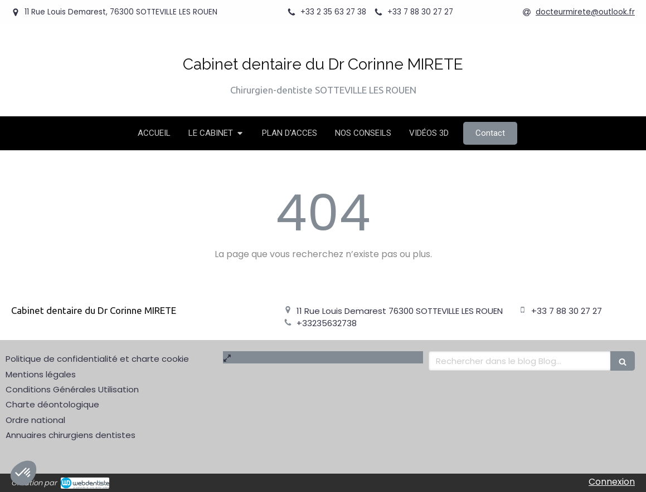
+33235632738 (327, 323)
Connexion (612, 481)
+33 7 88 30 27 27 (566, 311)
